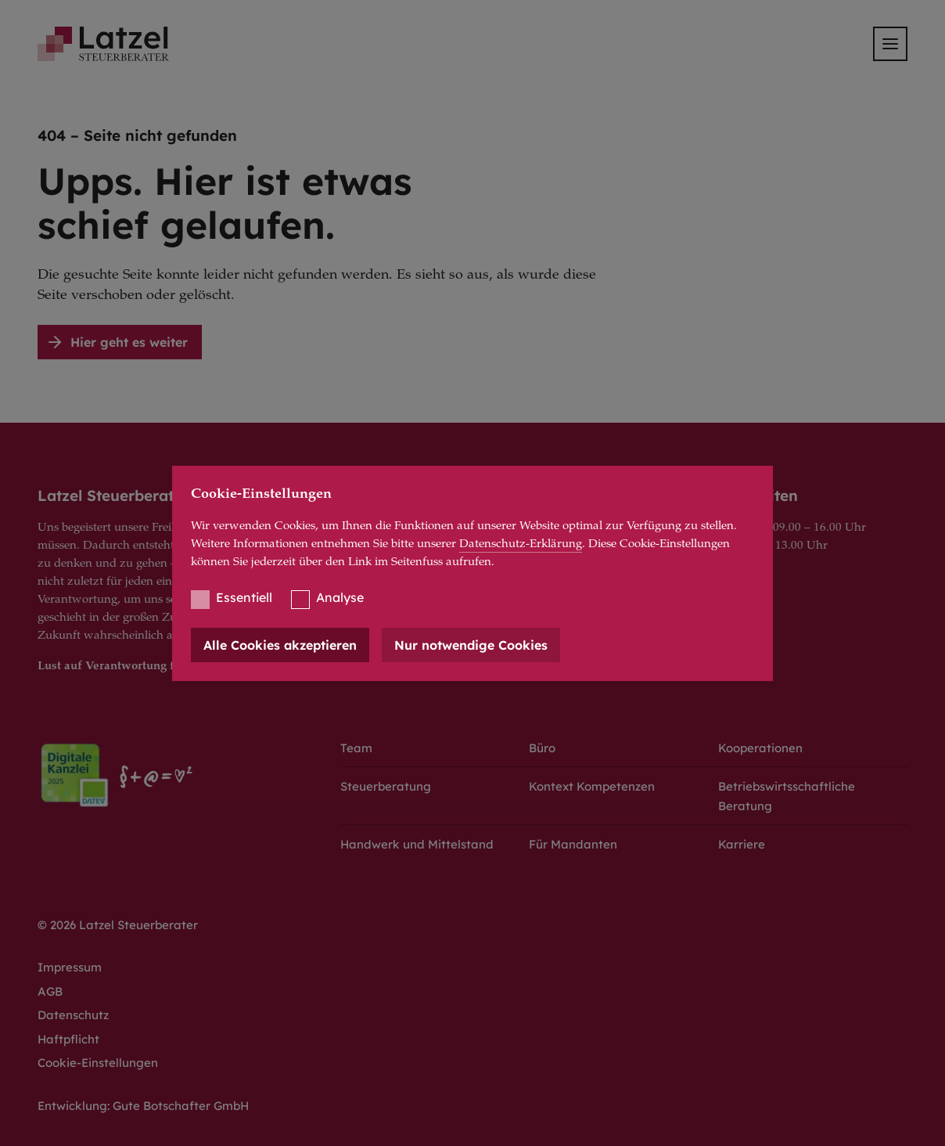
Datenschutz (73, 1014)
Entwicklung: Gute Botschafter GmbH (143, 1105)
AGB (50, 991)
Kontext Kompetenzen (592, 786)
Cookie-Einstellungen (98, 1062)
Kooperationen (760, 748)
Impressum (70, 967)
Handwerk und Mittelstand (417, 844)
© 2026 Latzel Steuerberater (118, 924)
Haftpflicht (68, 1039)
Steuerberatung (385, 786)
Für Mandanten (573, 844)
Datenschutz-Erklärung (520, 544)
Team (356, 748)
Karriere (741, 844)
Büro (542, 748)
